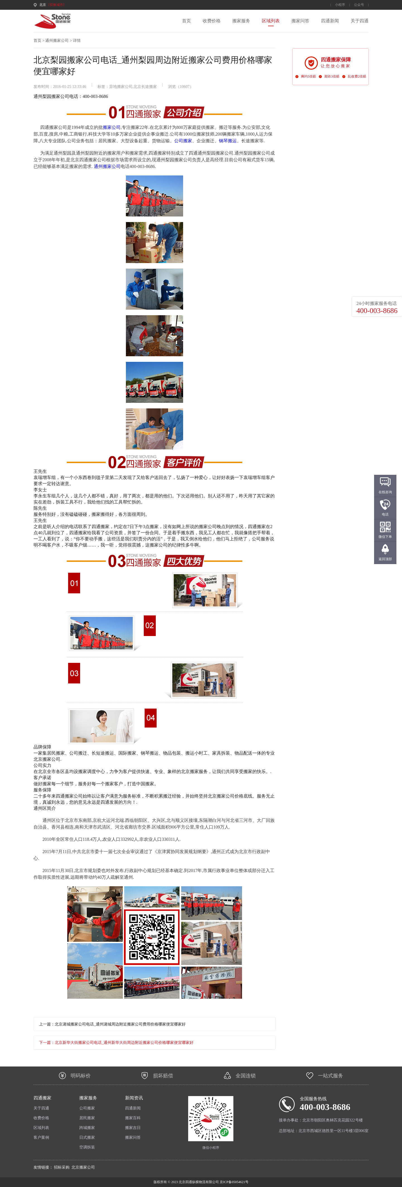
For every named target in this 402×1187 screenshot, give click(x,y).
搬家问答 (300, 20)
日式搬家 (87, 1137)
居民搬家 (87, 1118)
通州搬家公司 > (58, 40)
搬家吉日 (133, 1128)
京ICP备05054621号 (233, 1182)
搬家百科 (133, 1118)
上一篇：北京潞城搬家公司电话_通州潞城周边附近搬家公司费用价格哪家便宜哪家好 (112, 1024)
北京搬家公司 (83, 1167)
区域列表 (271, 20)
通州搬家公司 (107, 166)
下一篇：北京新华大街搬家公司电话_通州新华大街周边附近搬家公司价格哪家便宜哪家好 (116, 1043)
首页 (186, 20)
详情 (77, 40)
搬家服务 (241, 20)
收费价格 (212, 20)
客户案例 (41, 1137)
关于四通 (359, 20)
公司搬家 (183, 140)
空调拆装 (87, 1147)
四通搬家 (42, 1097)
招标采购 (62, 1167)
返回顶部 (385, 559)
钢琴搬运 (228, 140)
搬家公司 (112, 127)
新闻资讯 (134, 1097)
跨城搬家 (87, 1128)
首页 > (39, 40)
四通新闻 (330, 20)
